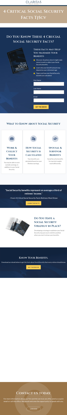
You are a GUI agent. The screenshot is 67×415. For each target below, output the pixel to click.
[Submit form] (41, 107)
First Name (37, 80)
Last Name (37, 88)
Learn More (33, 409)
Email (35, 97)
